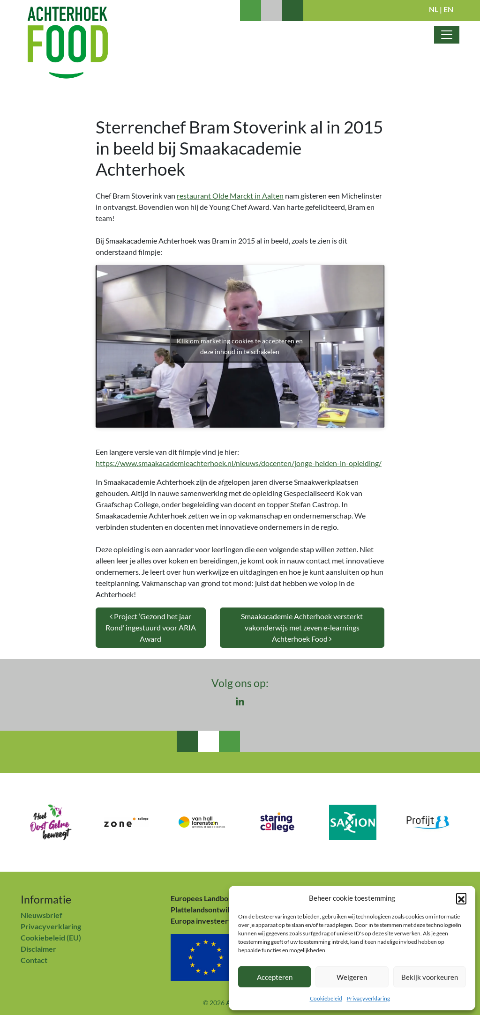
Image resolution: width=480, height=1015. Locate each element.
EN (448, 9)
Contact (34, 960)
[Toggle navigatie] (446, 35)
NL (433, 9)
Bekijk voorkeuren (429, 977)
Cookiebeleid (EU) (51, 937)
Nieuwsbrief (41, 915)
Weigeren (352, 977)
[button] (461, 898)
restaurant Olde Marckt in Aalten (230, 195)
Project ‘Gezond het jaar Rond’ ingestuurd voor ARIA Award (150, 627)
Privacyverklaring (368, 998)
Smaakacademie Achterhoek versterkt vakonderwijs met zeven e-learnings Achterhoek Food (302, 627)
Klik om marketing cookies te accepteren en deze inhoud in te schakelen (240, 346)
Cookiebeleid (326, 998)
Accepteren (274, 977)
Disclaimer (38, 948)
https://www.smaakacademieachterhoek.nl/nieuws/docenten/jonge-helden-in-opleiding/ (239, 463)
